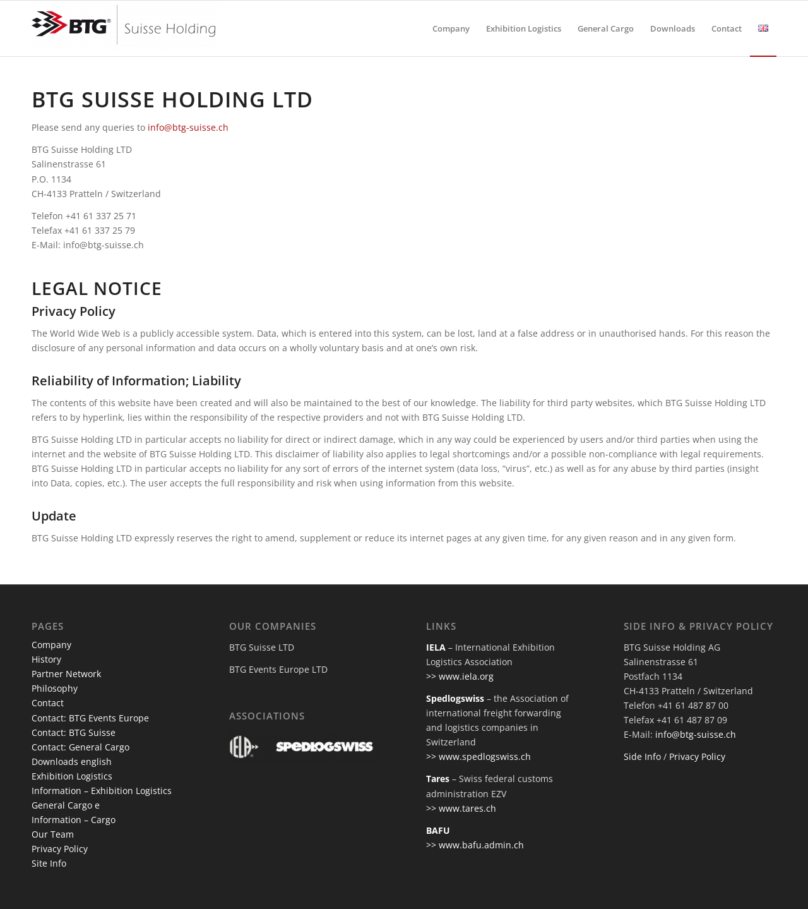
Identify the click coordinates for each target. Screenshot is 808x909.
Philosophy (55, 688)
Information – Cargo (74, 820)
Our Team (53, 834)
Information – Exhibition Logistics (102, 791)
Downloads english (72, 761)
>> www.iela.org (460, 676)
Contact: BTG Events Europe (90, 718)
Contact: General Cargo (80, 747)
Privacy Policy (60, 849)
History (46, 659)
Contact (48, 703)
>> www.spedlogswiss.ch (478, 756)
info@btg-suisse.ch (188, 127)
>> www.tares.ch (461, 808)
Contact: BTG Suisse (74, 732)
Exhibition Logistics (72, 776)
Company (51, 645)
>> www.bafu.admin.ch (475, 845)
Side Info (642, 756)
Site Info (49, 863)
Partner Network (66, 674)
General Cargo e (66, 805)
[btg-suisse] (126, 28)
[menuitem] (451, 28)
